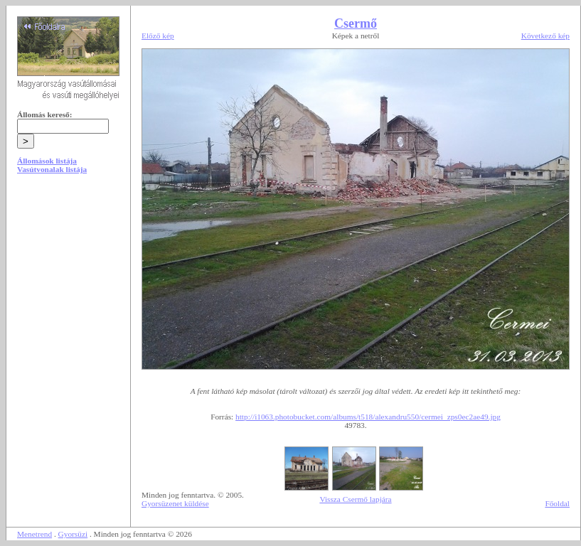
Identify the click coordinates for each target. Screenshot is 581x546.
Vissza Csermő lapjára (355, 499)
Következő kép (545, 35)
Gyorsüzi (73, 534)
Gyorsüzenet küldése (175, 503)
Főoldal (557, 503)
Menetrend (34, 534)
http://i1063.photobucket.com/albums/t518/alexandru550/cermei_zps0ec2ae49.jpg (368, 416)
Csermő (355, 23)
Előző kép (158, 35)
